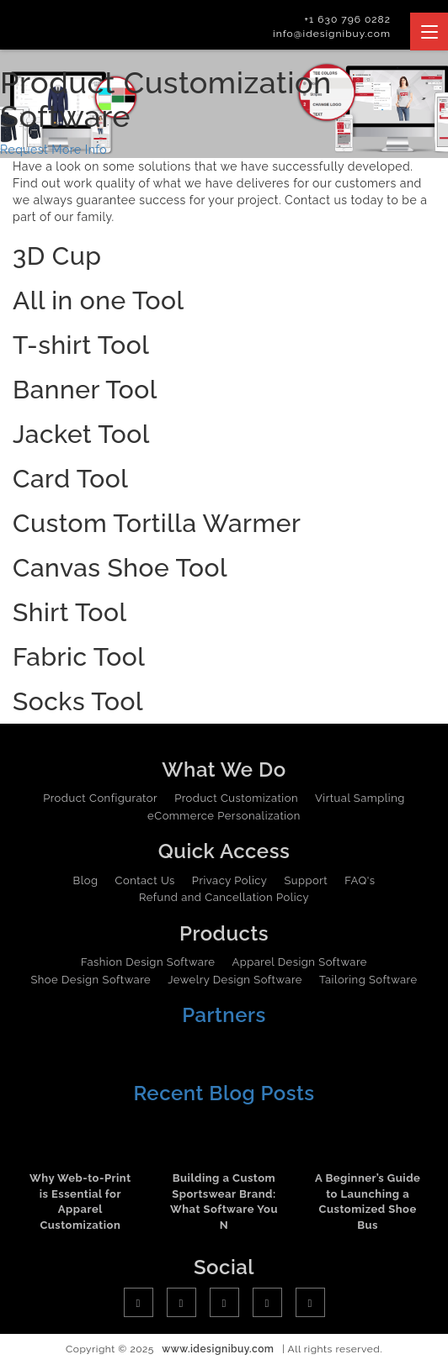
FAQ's (359, 880)
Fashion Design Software (148, 962)
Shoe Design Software (90, 979)
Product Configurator (100, 798)
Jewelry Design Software (235, 979)
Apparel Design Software (299, 962)
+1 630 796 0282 (347, 19)
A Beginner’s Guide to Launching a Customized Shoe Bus (367, 1201)
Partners (224, 1015)
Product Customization (236, 798)
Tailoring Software (368, 979)
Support (306, 880)
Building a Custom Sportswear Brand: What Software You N (224, 1201)
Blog (86, 880)
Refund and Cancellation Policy (224, 897)
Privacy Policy (230, 880)
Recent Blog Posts (223, 1093)
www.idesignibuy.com (218, 1349)
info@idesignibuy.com (332, 34)
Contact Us (145, 880)
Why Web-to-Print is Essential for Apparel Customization (80, 1201)
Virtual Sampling (360, 798)
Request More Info (53, 149)
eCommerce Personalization (224, 815)
